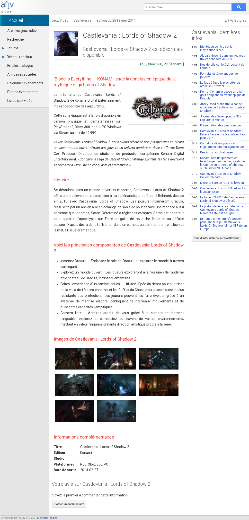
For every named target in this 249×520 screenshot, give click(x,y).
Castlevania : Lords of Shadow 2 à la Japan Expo (218, 190)
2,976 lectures (235, 20)
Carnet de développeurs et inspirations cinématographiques (217, 145)
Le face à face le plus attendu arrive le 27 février (215, 84)
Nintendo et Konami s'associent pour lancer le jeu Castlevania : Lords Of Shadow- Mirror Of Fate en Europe (218, 224)
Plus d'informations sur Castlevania (216, 238)
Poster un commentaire (69, 503)
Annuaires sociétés (22, 74)
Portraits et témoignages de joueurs (214, 75)
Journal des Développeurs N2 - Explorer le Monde (215, 118)
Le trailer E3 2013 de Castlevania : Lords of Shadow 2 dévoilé (218, 199)
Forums (10, 48)
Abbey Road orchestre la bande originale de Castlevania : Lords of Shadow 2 (218, 107)
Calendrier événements (25, 83)
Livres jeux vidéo (19, 101)
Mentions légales (47, 517)
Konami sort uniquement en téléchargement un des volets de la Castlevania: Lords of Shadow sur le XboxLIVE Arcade (217, 163)
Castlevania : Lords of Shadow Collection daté (215, 175)
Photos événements (22, 92)
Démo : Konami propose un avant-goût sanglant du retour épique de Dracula (218, 95)
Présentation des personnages (216, 125)
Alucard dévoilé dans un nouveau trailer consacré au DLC (217, 57)
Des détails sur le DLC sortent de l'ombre (217, 66)
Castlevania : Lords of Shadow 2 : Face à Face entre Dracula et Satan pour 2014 (218, 134)
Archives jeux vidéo (22, 31)
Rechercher (16, 39)
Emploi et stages (20, 66)
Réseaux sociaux (17, 57)
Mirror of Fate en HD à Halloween (217, 183)
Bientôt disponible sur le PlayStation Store (211, 48)
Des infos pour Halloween (212, 152)
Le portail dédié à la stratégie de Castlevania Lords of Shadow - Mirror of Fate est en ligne (216, 210)
